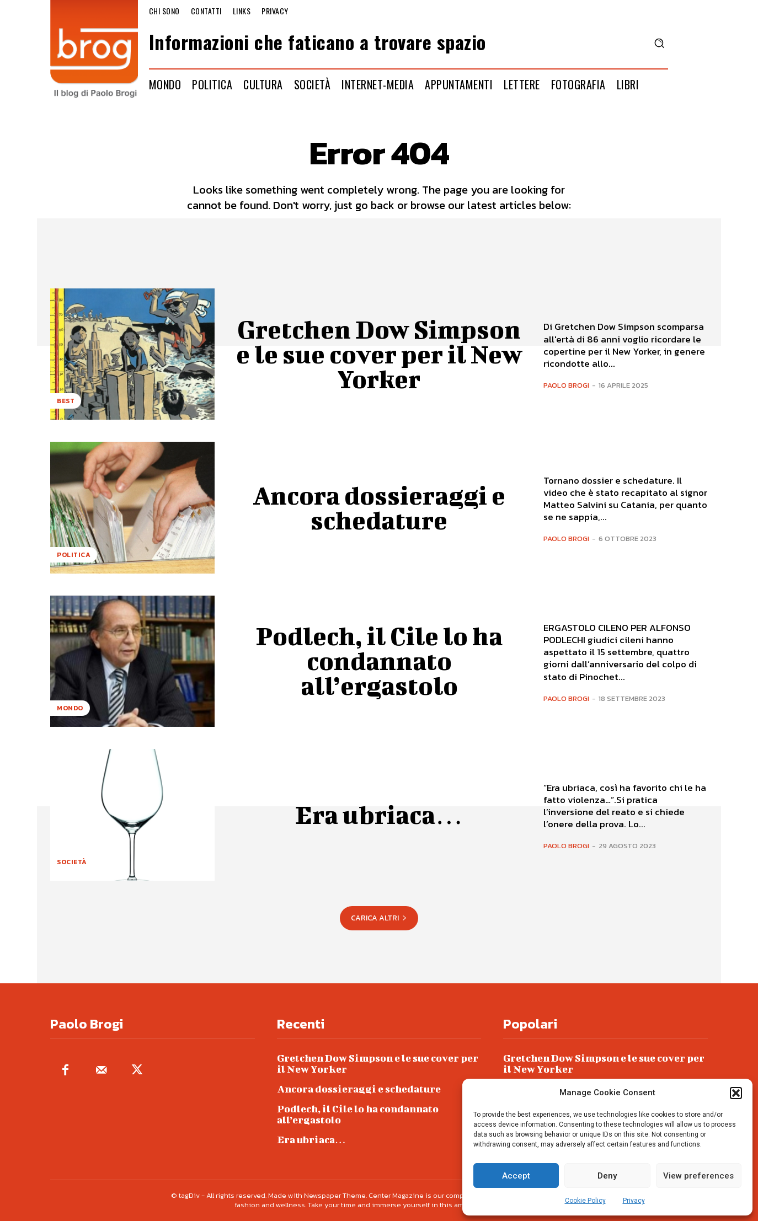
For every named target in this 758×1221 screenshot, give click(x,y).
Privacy (634, 1200)
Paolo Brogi (566, 385)
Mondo (70, 708)
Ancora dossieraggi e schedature (379, 507)
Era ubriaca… (379, 814)
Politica (73, 555)
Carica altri (379, 918)
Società (72, 862)
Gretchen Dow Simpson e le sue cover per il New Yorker (379, 354)
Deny (607, 1176)
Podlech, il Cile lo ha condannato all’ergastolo (379, 661)
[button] (735, 1093)
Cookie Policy (585, 1200)
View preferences (698, 1176)
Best (65, 401)
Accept (516, 1176)
